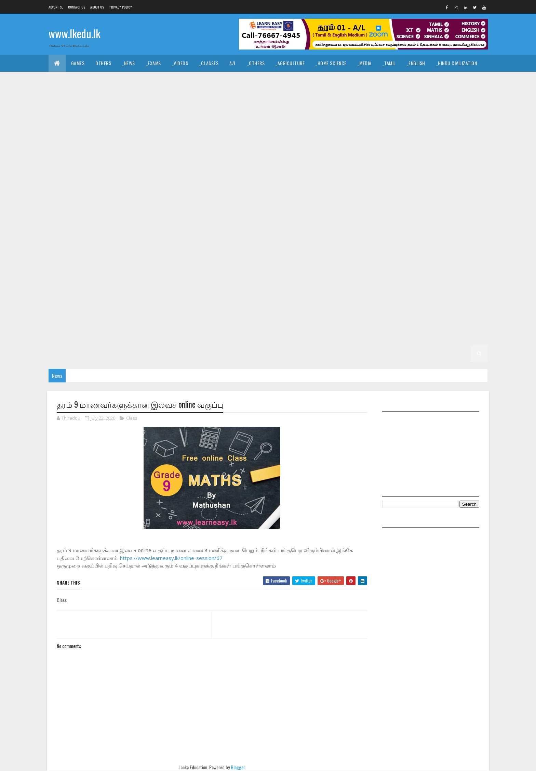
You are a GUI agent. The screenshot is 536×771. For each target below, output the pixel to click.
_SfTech (294, 97)
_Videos (180, 63)
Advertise (56, 7)
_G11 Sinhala (239, 148)
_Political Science (383, 80)
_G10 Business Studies (78, 165)
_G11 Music (99, 148)
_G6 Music (97, 302)
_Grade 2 (394, 336)
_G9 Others (342, 216)
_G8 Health (396, 233)
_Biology (349, 97)
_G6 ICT (463, 285)
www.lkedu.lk (74, 33)
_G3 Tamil (205, 336)
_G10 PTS (100, 199)
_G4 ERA (434, 319)
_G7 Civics (418, 250)
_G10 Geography (212, 182)
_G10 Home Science (335, 182)
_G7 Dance (450, 250)
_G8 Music (97, 250)
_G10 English (411, 165)
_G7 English (99, 267)
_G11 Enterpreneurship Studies (220, 131)
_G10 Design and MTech (327, 165)
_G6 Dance (249, 285)
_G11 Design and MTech (449, 114)
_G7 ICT (246, 267)
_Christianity (156, 80)
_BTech (266, 97)
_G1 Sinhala (253, 353)
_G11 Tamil (273, 148)
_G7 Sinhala (66, 285)
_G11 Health (322, 131)
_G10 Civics (125, 165)
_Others (256, 63)
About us (97, 7)
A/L (232, 63)
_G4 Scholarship (72, 336)
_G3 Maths (273, 336)
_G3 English (238, 336)
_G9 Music (308, 216)
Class (131, 418)
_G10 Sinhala (210, 199)
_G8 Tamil (301, 250)
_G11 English (102, 131)
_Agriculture (290, 63)
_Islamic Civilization (76, 80)
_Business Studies (228, 97)
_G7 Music (308, 267)
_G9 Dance (454, 199)
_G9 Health (178, 216)
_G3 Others (334, 336)
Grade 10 (361, 148)
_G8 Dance (249, 233)
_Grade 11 (82, 114)
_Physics (414, 97)
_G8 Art (186, 233)
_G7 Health (178, 267)
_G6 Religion (195, 302)
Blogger (238, 767)
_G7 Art (387, 250)
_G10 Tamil (246, 199)
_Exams (153, 63)
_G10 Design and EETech (267, 165)
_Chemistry (382, 97)
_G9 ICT (246, 216)
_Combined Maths (454, 97)
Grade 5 (330, 302)
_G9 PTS (373, 216)
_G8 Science (231, 250)
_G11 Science (201, 148)
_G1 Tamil (286, 353)
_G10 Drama (375, 165)
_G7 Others (342, 267)
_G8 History (432, 233)
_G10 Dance (159, 165)
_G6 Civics (217, 285)
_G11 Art (159, 114)
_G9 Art (391, 199)
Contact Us (76, 7)
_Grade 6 (158, 285)
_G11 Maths (65, 148)
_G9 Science (442, 216)
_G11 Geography (282, 131)
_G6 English (317, 285)
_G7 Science (442, 267)
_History (191, 80)
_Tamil (389, 63)
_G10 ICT (374, 182)
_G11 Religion (164, 148)
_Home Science (331, 63)
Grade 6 (129, 285)
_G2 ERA (131, 353)
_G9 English (99, 216)
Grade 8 (129, 233)
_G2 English (66, 353)
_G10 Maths (406, 182)
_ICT (118, 97)
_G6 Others (131, 302)
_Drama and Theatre (305, 80)
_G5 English (66, 319)
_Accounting (184, 97)
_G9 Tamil (100, 233)
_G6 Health (396, 285)
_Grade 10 (391, 148)
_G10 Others (67, 199)
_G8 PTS (163, 250)
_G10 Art (470, 148)
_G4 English (369, 319)
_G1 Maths (353, 353)
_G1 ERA (382, 353)
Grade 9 (333, 199)
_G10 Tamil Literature (291, 199)
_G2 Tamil (461, 336)
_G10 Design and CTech (206, 165)
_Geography (427, 80)
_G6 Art (186, 285)
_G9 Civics (421, 199)
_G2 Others (162, 353)
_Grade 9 (362, 199)
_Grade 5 (359, 302)
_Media (365, 63)
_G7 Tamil (100, 285)
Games (78, 63)
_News (128, 63)
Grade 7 (330, 250)
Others (103, 63)
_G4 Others (465, 319)
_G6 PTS (163, 302)
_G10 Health (253, 182)
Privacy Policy (120, 7)
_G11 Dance (282, 114)
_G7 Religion (405, 267)
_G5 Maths (101, 319)
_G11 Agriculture (121, 114)
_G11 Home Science (403, 131)
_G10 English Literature (80, 182)
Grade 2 (365, 336)
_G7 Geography (139, 267)
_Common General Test (78, 97)
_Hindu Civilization (456, 63)
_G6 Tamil (301, 302)
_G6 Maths (65, 302)
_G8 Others (131, 250)
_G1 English (319, 353)
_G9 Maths (275, 216)
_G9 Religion (405, 216)
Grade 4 (241, 319)
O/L (57, 114)
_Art (216, 80)
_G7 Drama (65, 267)
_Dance (265, 80)
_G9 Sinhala (66, 233)
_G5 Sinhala (415, 302)
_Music (239, 80)
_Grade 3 (138, 336)
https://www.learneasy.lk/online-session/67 (171, 558)
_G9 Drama (65, 216)
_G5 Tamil (449, 302)
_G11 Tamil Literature (318, 148)
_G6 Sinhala (267, 302)
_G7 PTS (373, 267)
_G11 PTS (130, 148)
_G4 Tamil (336, 319)
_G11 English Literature (151, 131)
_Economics (146, 97)
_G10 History (290, 182)
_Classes (208, 63)
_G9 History (214, 216)
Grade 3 (109, 336)
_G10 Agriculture (432, 148)
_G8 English (317, 233)
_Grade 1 (221, 353)
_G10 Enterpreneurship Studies (150, 182)
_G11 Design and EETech (389, 114)
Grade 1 (193, 353)
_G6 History (432, 285)
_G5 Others (162, 319)
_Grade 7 (359, 250)
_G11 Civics (248, 114)
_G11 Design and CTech (329, 114)
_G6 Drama (282, 285)
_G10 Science (172, 199)
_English (416, 63)
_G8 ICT (463, 233)
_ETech (320, 97)
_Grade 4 (269, 319)
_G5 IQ (385, 302)
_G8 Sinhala (267, 250)
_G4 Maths (404, 319)
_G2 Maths (101, 353)
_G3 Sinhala (171, 336)
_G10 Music (440, 182)
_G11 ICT (441, 131)
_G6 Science (231, 302)
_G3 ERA (303, 336)
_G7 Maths (275, 267)
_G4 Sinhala (302, 319)
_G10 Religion (134, 199)
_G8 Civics (217, 233)
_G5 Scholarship (203, 319)
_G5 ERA (131, 319)
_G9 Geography (139, 216)
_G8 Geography (356, 233)
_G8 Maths (65, 250)
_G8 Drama (282, 233)
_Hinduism (120, 80)
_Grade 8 (158, 233)
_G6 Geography (356, 285)
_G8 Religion (195, 250)
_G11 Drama (66, 131)
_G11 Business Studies (203, 114)
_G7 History (214, 267)
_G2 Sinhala (427, 336)
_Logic (345, 80)
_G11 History (359, 131)
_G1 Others (412, 353)
